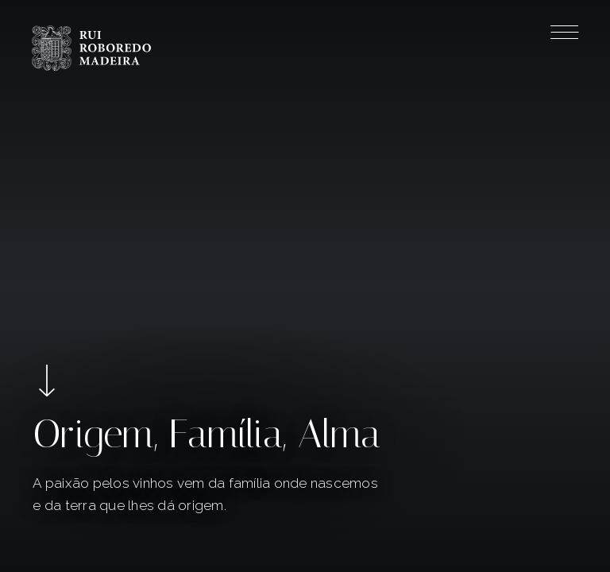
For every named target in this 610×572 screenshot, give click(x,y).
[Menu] (564, 34)
